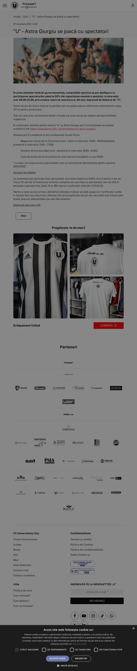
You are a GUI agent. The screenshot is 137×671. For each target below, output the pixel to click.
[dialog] (68, 648)
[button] (68, 665)
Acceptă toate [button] (57, 658)
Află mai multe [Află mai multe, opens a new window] (79, 644)
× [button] (133, 628)
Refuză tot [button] (81, 658)
